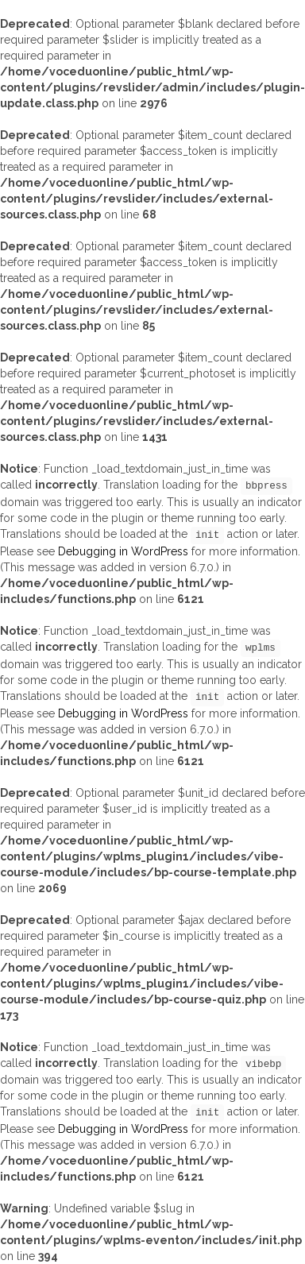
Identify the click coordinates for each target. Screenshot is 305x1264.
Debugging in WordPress (123, 551)
